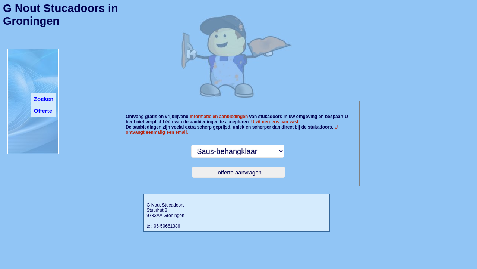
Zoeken (44, 99)
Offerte (43, 111)
